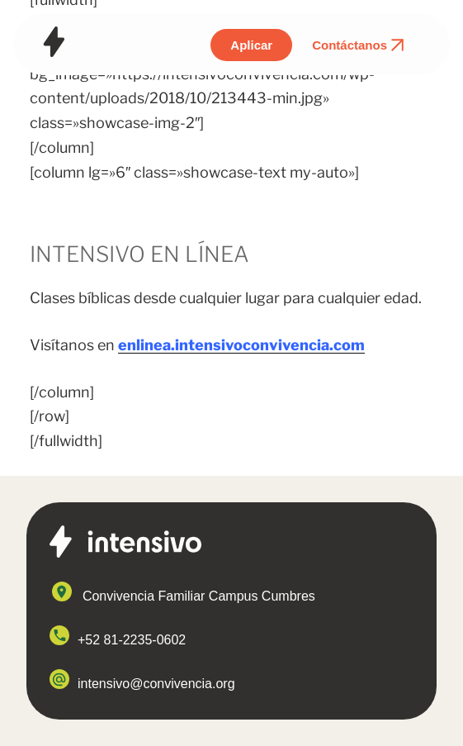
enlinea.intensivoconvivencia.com (241, 345)
